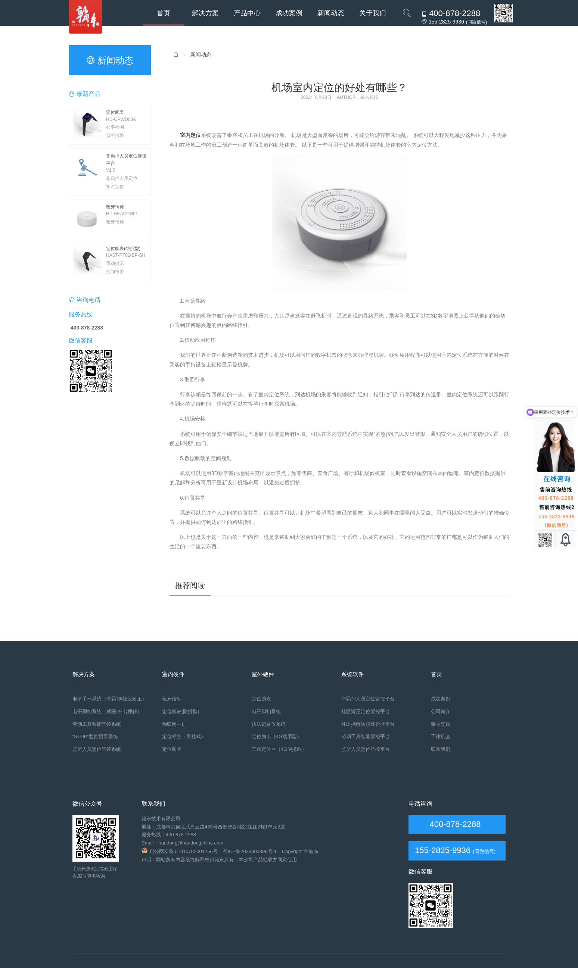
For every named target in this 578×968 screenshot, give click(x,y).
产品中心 (247, 13)
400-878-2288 (454, 824)
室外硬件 (263, 674)
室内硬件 (173, 674)
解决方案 (205, 13)
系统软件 (352, 674)
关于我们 (372, 13)
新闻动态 (330, 13)
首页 (163, 13)
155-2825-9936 (442, 850)
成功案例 (289, 13)
